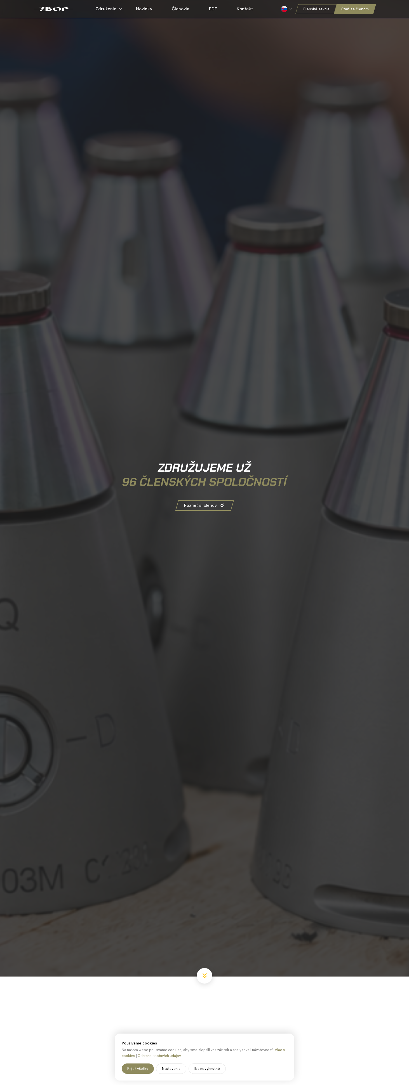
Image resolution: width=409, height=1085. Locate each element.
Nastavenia (171, 1068)
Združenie (109, 9)
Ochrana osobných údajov (159, 1055)
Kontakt (248, 9)
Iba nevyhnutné (207, 1068)
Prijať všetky (137, 1068)
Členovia (184, 9)
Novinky (147, 9)
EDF (216, 9)
